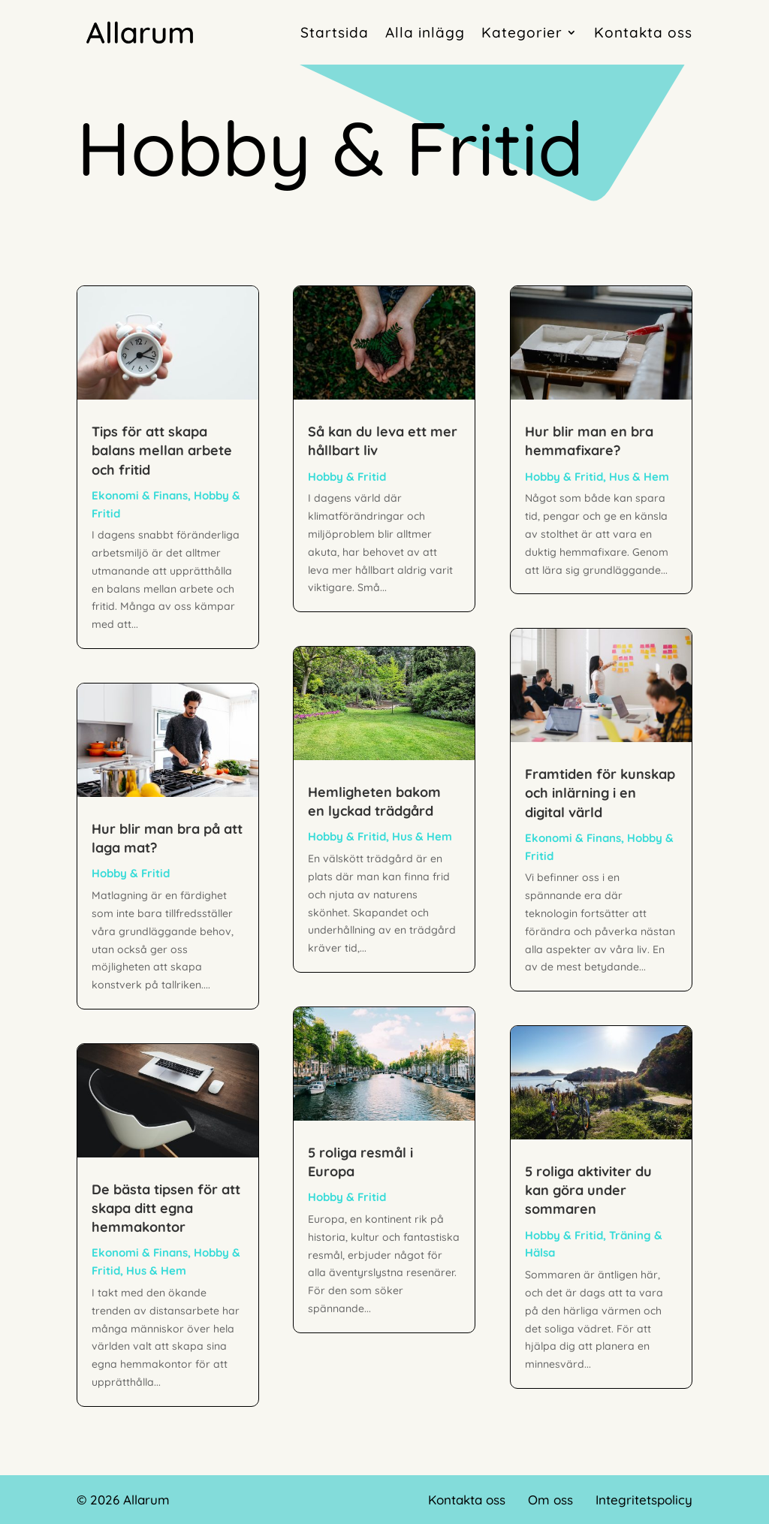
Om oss (550, 1499)
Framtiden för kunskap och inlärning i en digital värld (600, 792)
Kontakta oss (643, 32)
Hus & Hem (156, 1270)
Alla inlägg (425, 32)
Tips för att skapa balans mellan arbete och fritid (162, 450)
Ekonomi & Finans (140, 495)
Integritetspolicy (644, 1499)
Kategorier (521, 32)
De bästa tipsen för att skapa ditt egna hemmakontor (166, 1208)
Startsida (334, 32)
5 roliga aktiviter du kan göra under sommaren (588, 1190)
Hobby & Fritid (131, 873)
